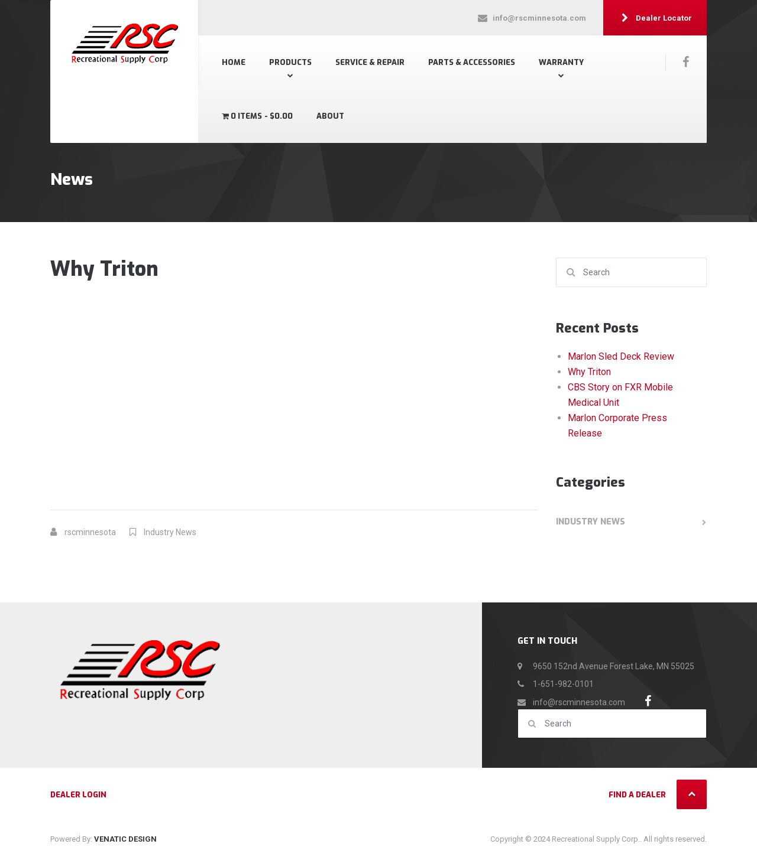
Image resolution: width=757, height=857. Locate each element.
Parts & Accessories (471, 62)
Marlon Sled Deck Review (621, 356)
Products (290, 62)
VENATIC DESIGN (125, 839)
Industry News (170, 532)
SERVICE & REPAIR (370, 62)
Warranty (561, 62)
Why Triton (589, 371)
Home (233, 62)
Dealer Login (78, 795)
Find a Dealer (637, 795)
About (330, 116)
